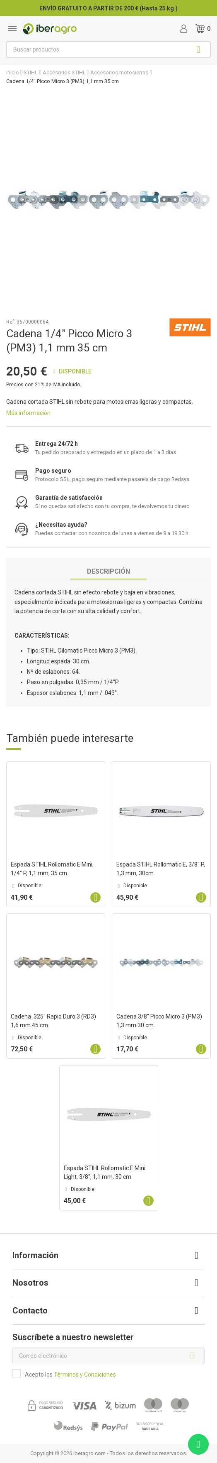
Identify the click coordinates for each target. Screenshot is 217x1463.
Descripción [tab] (108, 571)
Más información (28, 413)
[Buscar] (108, 49)
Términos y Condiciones (85, 1374)
